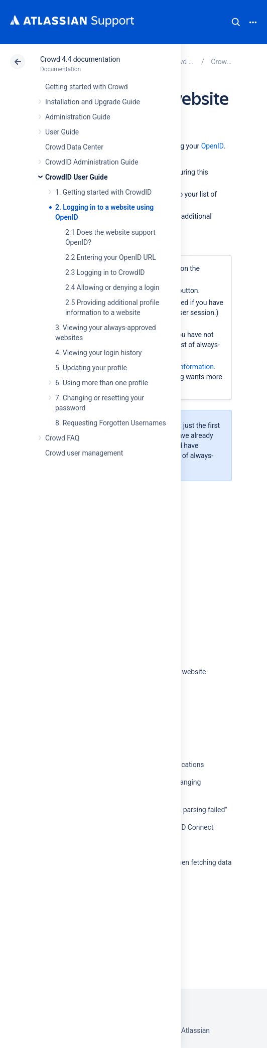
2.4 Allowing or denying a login (112, 287)
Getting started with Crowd (86, 87)
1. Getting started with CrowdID (103, 192)
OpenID (212, 146)
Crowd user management (84, 453)
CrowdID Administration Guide (92, 162)
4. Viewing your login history (98, 353)
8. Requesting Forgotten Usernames (110, 423)
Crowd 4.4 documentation (80, 59)
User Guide (62, 132)
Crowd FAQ (62, 438)
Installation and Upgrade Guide (92, 102)
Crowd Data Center (74, 147)
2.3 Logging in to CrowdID (105, 272)
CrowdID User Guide (76, 177)
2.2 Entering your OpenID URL (110, 257)
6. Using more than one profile (101, 383)
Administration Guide (77, 117)
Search (236, 22)
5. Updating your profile (91, 368)
